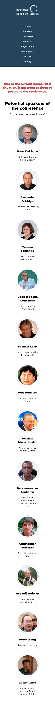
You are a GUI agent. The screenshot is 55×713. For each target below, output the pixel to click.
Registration (27, 46)
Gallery (27, 61)
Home (27, 26)
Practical (27, 56)
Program (27, 41)
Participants (27, 51)
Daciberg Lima (27, 296)
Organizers (27, 36)
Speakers (27, 31)
